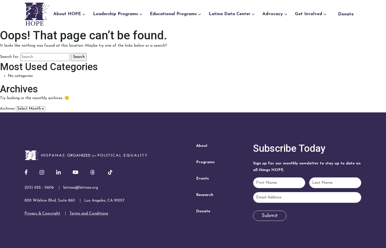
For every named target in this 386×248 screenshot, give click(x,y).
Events (202, 179)
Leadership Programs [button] (117, 14)
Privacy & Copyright (42, 214)
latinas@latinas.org (80, 188)
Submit (270, 215)
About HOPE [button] (69, 14)
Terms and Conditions (89, 214)
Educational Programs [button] (175, 14)
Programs (205, 162)
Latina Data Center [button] (232, 14)
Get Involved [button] (310, 14)
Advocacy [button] (274, 14)
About (202, 146)
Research (204, 195)
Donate (346, 14)
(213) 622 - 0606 (39, 188)
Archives (7, 109)
